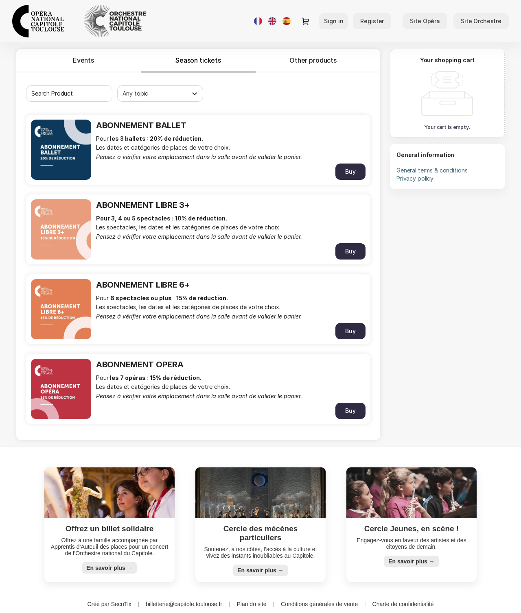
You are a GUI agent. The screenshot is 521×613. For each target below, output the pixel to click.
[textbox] (69, 93)
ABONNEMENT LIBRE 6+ (143, 285)
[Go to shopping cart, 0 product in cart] (306, 21)
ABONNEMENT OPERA (140, 364)
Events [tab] (83, 60)
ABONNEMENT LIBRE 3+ (143, 205)
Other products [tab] (313, 60)
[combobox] (65, 93)
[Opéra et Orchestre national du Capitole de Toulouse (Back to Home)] (93, 21)
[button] (425, 21)
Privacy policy (414, 178)
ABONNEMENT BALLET (141, 125)
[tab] (198, 60)
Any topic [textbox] (136, 93)
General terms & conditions (431, 170)
